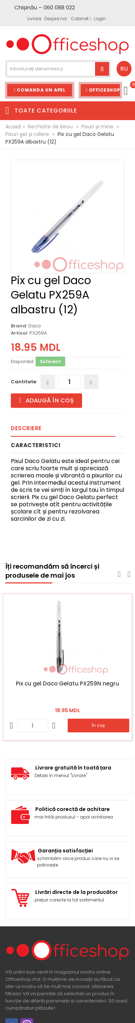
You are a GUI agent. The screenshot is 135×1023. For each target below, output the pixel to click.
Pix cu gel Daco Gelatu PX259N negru (67, 683)
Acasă (13, 126)
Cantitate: (24, 381)
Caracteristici (35, 445)
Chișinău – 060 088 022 (44, 7)
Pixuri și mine (97, 126)
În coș (98, 725)
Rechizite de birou (50, 126)
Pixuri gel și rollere (27, 134)
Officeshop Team (104, 90)
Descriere (26, 428)
